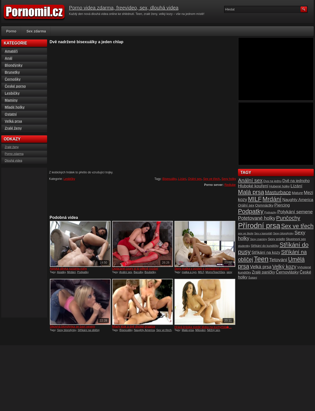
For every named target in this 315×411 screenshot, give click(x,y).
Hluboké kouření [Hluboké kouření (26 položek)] (253, 186)
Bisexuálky (169, 179)
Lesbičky (69, 179)
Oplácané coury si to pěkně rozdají (135, 268)
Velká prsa (13, 121)
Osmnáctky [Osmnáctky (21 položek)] (264, 205)
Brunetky (12, 72)
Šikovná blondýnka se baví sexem (72, 326)
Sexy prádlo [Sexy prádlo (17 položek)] (276, 239)
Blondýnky (14, 65)
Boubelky (150, 272)
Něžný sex (213, 330)
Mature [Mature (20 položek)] (297, 193)
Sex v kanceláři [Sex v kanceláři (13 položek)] (263, 233)
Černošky (13, 79)
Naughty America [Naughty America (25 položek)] (297, 199)
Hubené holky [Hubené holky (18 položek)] (279, 186)
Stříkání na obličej (88, 330)
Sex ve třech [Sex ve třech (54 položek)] (297, 226)
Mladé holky (15, 107)
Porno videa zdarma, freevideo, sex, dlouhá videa (123, 7)
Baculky (138, 272)
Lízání (182, 179)
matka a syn (189, 272)
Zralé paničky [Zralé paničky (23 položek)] (263, 272)
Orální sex (195, 179)
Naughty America (144, 330)
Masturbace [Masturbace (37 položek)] (278, 192)
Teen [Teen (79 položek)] (261, 259)
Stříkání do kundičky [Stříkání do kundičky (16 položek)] (265, 246)
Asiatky (61, 272)
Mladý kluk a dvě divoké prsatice (133, 326)
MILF (201, 272)
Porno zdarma (14, 154)
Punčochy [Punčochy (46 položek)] (288, 218)
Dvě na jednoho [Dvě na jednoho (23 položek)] (296, 181)
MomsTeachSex (215, 272)
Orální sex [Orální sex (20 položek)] (246, 205)
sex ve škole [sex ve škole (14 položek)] (245, 233)
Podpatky (83, 272)
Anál (8, 58)
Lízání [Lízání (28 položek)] (296, 185)
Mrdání (71, 272)
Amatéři (11, 51)
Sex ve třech (211, 179)
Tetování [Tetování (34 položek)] (278, 259)
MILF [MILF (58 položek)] (255, 199)
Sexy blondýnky (66, 330)
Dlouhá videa (13, 160)
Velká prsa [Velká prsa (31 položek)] (260, 266)
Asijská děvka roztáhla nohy (68, 268)
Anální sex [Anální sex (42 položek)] (250, 180)
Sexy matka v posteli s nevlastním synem (201, 268)
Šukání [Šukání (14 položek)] (252, 277)
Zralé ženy (13, 128)
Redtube (230, 185)
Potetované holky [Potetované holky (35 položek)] (256, 218)
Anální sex (125, 272)
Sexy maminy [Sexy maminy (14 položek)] (258, 239)
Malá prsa (188, 330)
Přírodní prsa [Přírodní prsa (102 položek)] (259, 225)
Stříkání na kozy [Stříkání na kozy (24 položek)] (265, 252)
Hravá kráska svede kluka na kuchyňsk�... (203, 327)
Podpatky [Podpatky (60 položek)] (250, 211)
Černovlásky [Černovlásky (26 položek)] (287, 272)
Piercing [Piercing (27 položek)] (282, 205)
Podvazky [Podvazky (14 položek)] (270, 212)
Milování (200, 330)
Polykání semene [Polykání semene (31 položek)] (295, 211)
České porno (15, 86)
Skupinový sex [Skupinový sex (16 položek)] (296, 239)
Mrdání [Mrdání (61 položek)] (271, 199)
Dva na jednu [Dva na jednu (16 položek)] (272, 181)
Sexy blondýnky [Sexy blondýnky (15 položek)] (283, 233)
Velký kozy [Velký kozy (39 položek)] (284, 266)
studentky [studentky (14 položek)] (244, 245)
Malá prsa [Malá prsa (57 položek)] (251, 192)
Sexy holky (229, 179)
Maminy (11, 100)
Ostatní (11, 114)
